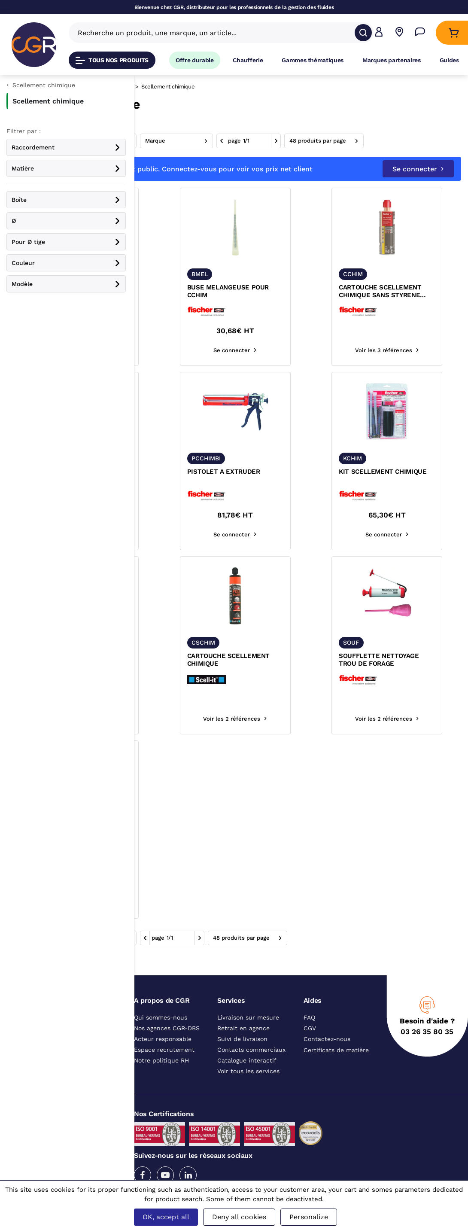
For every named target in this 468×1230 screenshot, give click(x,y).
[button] (379, 33)
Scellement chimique (235, 86)
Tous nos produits (112, 60)
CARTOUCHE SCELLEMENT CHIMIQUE (297, 677)
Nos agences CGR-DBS (167, 1046)
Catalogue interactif (247, 1078)
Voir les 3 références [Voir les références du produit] (193, 368)
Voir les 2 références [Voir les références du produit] (301, 737)
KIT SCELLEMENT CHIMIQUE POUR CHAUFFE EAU (192, 677)
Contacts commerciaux (251, 1067)
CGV (310, 1046)
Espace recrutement (164, 1067)
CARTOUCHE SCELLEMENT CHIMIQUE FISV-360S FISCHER (189, 494)
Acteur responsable (162, 1056)
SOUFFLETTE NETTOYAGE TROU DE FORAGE (404, 677)
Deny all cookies (239, 1217)
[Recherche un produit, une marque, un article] (216, 33)
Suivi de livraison (242, 1056)
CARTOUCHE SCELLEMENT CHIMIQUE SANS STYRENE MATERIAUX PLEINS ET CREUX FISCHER (405, 309)
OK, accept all (166, 1217)
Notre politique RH (161, 1078)
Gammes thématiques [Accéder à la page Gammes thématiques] (312, 60)
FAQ (309, 1035)
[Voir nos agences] (399, 33)
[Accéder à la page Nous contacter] (420, 33)
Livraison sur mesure (248, 1035)
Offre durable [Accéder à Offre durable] (195, 60)
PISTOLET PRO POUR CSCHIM (180, 862)
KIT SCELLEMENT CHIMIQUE (408, 489)
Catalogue (154, 86)
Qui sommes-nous (160, 1035)
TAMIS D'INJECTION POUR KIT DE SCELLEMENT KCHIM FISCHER (191, 309)
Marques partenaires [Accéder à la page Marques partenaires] (391, 60)
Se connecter (418, 187)
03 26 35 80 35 (427, 1049)
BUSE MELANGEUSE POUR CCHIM (296, 309)
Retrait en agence (243, 1046)
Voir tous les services (248, 1089)
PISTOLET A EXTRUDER (292, 489)
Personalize (308, 1217)
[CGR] (34, 44)
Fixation (187, 86)
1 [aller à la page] (375, 140)
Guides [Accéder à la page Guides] (449, 60)
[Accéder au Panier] (454, 33)
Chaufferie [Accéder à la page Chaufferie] (248, 60)
